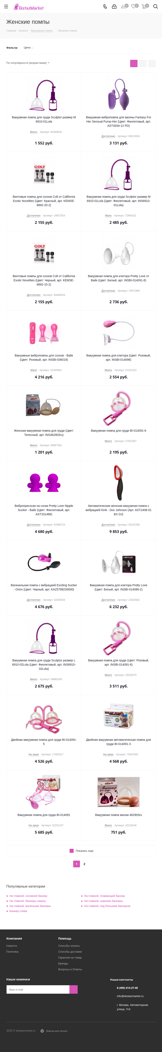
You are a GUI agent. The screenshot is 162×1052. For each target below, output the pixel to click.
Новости (11, 945)
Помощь (65, 938)
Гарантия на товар (70, 957)
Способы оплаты (69, 945)
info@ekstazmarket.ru (130, 996)
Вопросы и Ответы (70, 969)
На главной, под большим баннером (107, 906)
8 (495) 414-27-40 (127, 988)
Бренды (63, 963)
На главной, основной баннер (28, 895)
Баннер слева (18, 911)
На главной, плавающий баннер (104, 895)
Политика (12, 951)
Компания (14, 938)
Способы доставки (70, 951)
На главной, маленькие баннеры (30, 906)
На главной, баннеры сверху (27, 900)
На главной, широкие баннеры (103, 900)
